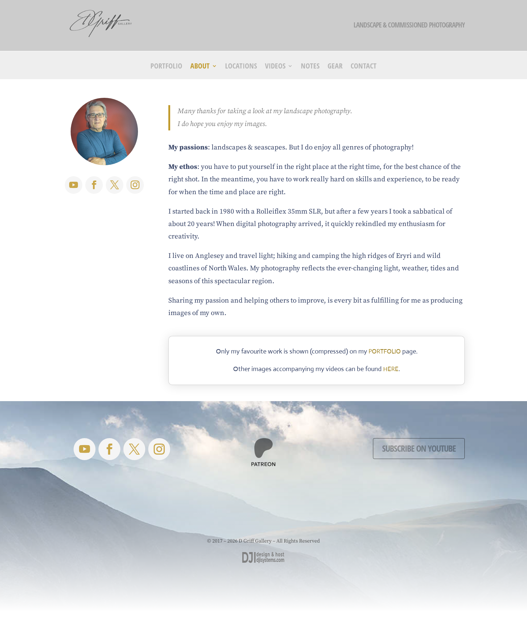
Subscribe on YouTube (419, 448)
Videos (275, 67)
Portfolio (166, 67)
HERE (391, 369)
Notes (310, 67)
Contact (364, 67)
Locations (241, 67)
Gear (335, 67)
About (200, 67)
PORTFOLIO (385, 351)
